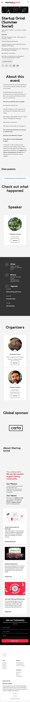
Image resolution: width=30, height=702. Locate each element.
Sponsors (4, 667)
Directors (4, 668)
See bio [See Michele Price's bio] (15, 363)
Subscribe (14, 641)
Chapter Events (19, 664)
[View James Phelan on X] (15, 384)
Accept (15, 693)
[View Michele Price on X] (15, 351)
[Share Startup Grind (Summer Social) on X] (6, 65)
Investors (4, 662)
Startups (4, 665)
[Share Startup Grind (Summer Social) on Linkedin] (10, 65)
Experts (4, 664)
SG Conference (20, 662)
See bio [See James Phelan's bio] (15, 396)
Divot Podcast (19, 676)
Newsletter (18, 672)
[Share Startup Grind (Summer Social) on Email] (14, 65)
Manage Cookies (15, 698)
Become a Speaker (20, 665)
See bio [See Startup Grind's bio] (15, 240)
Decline (15, 696)
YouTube (18, 675)
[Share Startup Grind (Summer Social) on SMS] (17, 65)
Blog (17, 673)
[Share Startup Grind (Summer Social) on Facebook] (3, 65)
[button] (28, 2)
